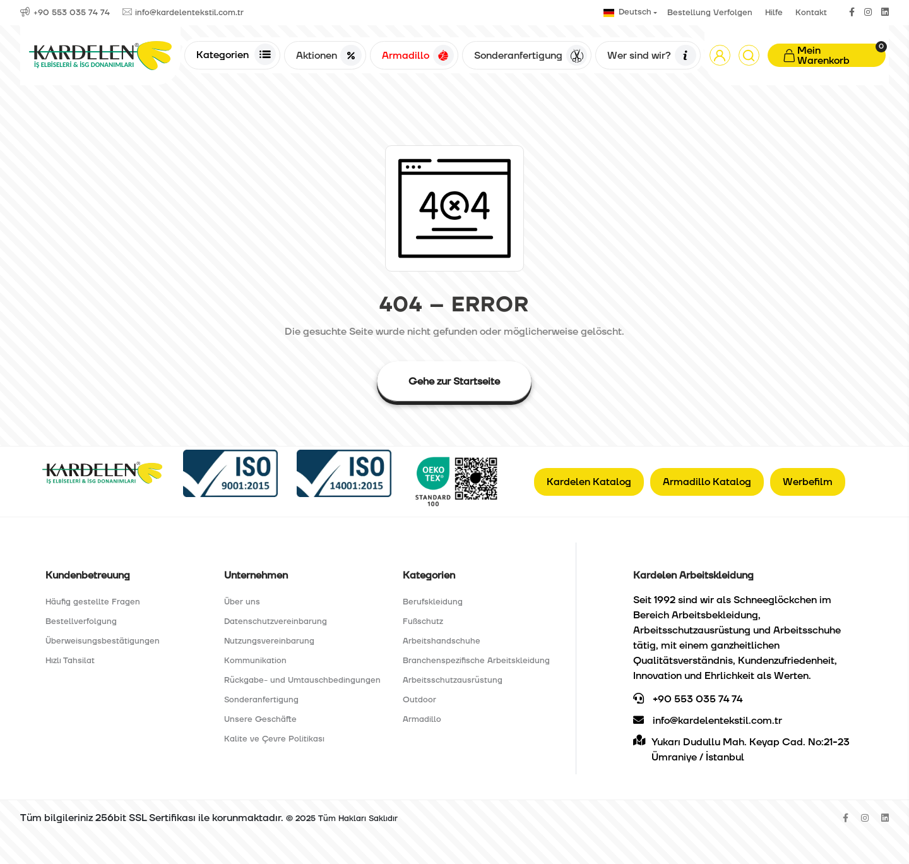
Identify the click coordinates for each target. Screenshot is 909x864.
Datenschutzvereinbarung (275, 621)
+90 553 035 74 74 (687, 699)
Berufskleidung (433, 602)
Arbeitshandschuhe (441, 641)
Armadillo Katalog (707, 482)
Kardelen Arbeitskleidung (693, 575)
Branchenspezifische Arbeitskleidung (476, 661)
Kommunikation (255, 661)
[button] (720, 55)
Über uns (242, 602)
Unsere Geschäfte (260, 719)
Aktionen (329, 55)
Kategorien (236, 54)
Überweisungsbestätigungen (102, 641)
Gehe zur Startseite (454, 381)
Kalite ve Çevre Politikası (274, 739)
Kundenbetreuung (87, 575)
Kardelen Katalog (589, 482)
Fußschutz (423, 621)
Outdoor (419, 700)
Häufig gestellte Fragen (92, 602)
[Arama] (749, 55)
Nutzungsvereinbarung (269, 641)
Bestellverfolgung (81, 621)
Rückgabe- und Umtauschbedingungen (302, 680)
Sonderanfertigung (530, 55)
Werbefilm (808, 482)
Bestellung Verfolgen (709, 13)
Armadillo (418, 55)
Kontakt (811, 13)
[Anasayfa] (100, 55)
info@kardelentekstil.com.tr (707, 720)
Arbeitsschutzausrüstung (452, 680)
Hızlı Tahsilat (70, 661)
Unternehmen (256, 575)
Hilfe (774, 13)
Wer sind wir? (651, 55)
